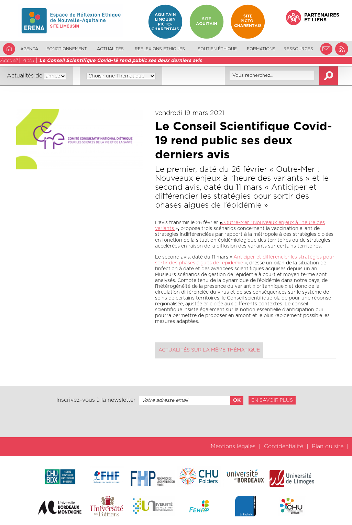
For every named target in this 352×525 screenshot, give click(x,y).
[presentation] (176, 421)
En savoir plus (272, 400)
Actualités (110, 49)
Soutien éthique (217, 49)
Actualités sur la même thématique (209, 350)
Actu (28, 60)
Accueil (8, 60)
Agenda (29, 49)
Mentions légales (233, 446)
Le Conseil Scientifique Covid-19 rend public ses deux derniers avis (120, 60)
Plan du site (327, 446)
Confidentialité (283, 446)
